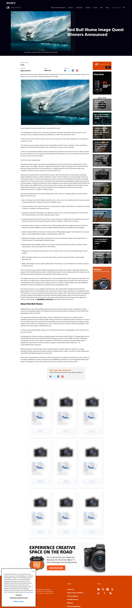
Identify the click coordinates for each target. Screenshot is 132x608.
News (70, 603)
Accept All (19, 595)
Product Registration (73, 606)
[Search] (123, 7)
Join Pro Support (72, 596)
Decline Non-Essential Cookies (19, 598)
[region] (18, 588)
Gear (101, 7)
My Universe (116, 7)
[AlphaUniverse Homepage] (13, 7)
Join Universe (72, 599)
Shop (107, 7)
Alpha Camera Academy (58, 7)
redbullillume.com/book (45, 299)
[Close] (33, 571)
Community (79, 7)
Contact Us (70, 589)
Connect (88, 7)
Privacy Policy (29, 592)
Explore (70, 7)
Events (95, 7)
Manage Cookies (19, 601)
